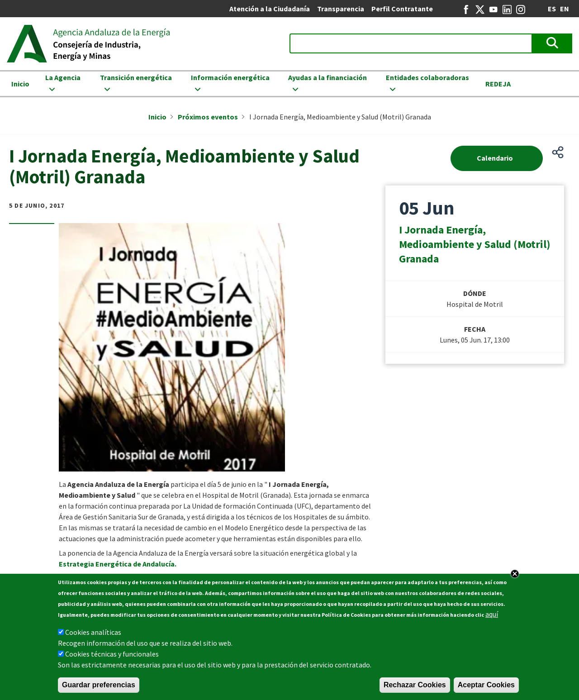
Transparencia (340, 8)
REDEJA (498, 83)
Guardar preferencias (98, 686)
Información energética (230, 77)
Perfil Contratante (402, 8)
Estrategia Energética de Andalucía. (117, 563)
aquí (491, 615)
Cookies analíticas (93, 633)
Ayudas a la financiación (327, 77)
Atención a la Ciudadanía (269, 8)
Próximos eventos (208, 116)
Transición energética (136, 77)
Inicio (20, 83)
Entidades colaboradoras (427, 77)
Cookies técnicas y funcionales (112, 655)
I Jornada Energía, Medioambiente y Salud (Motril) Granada (475, 244)
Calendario (495, 157)
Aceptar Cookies (486, 686)
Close (514, 575)
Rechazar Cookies (415, 686)
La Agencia (63, 77)
